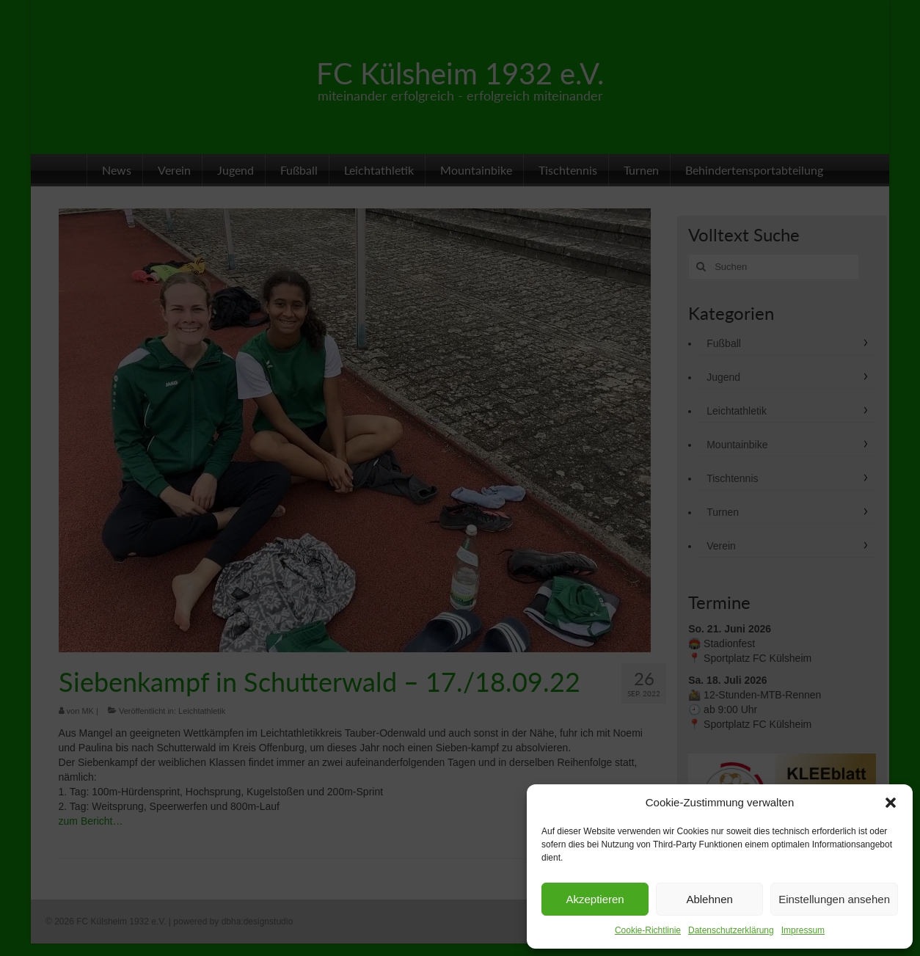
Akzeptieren (595, 899)
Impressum (803, 930)
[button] (890, 802)
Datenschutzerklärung (731, 930)
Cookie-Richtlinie (648, 930)
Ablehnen (709, 899)
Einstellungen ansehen (834, 899)
